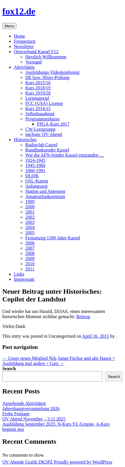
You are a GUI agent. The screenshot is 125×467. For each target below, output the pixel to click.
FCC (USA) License (44, 103)
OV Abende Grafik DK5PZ (27, 462)
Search (9, 368)
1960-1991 (35, 170)
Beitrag (83, 316)
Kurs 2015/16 (38, 82)
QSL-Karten (36, 180)
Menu (9, 26)
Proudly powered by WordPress (83, 462)
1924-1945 (35, 160)
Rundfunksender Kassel (47, 149)
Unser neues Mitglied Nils (29, 358)
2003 (30, 222)
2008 (30, 253)
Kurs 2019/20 (38, 93)
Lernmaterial (37, 98)
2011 (29, 268)
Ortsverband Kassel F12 (36, 51)
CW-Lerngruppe (40, 129)
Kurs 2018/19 (38, 87)
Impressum (24, 279)
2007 (30, 248)
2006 (30, 243)
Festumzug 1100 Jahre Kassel (52, 237)
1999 (30, 201)
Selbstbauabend (39, 113)
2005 (30, 232)
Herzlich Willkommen (46, 56)
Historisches (25, 139)
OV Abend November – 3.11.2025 (34, 418)
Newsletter (24, 46)
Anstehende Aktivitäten (24, 403)
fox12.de (18, 11)
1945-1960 (35, 165)
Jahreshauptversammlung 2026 (31, 408)
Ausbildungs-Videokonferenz (52, 72)
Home (19, 36)
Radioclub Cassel (41, 144)
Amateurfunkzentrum (45, 196)
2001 (30, 212)
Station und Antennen (45, 191)
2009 (30, 258)
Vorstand (33, 61)
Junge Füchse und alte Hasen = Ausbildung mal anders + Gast (58, 361)
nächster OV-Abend (43, 134)
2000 (30, 206)
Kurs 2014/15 (38, 108)
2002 (30, 217)
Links (19, 274)
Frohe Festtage (16, 413)
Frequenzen (24, 41)
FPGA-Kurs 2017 (53, 124)
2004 (30, 227)
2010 (30, 263)
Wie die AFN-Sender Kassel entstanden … (64, 155)
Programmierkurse (42, 118)
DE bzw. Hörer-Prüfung (47, 77)
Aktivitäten (24, 67)
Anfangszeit (36, 186)
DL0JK (32, 175)
